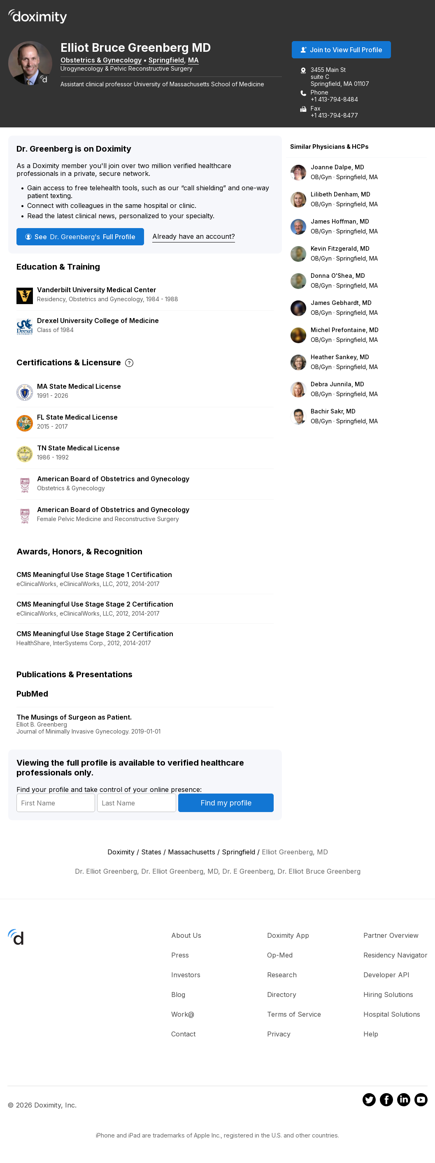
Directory (281, 995)
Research (282, 975)
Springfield (171, 60)
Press (180, 956)
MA (198, 60)
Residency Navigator (395, 956)
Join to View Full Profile (341, 50)
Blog (178, 995)
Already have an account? (193, 237)
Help (370, 1035)
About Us (186, 936)
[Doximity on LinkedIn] (403, 1101)
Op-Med (280, 956)
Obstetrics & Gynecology (106, 60)
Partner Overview (391, 936)
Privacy (279, 1035)
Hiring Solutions (388, 995)
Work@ (182, 1015)
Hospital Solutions (391, 1015)
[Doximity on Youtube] (421, 1101)
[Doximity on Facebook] (386, 1101)
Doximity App (288, 936)
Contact (183, 1035)
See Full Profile (80, 237)
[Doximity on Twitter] (369, 1101)
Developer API (386, 975)
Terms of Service (294, 1015)
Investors (185, 975)
